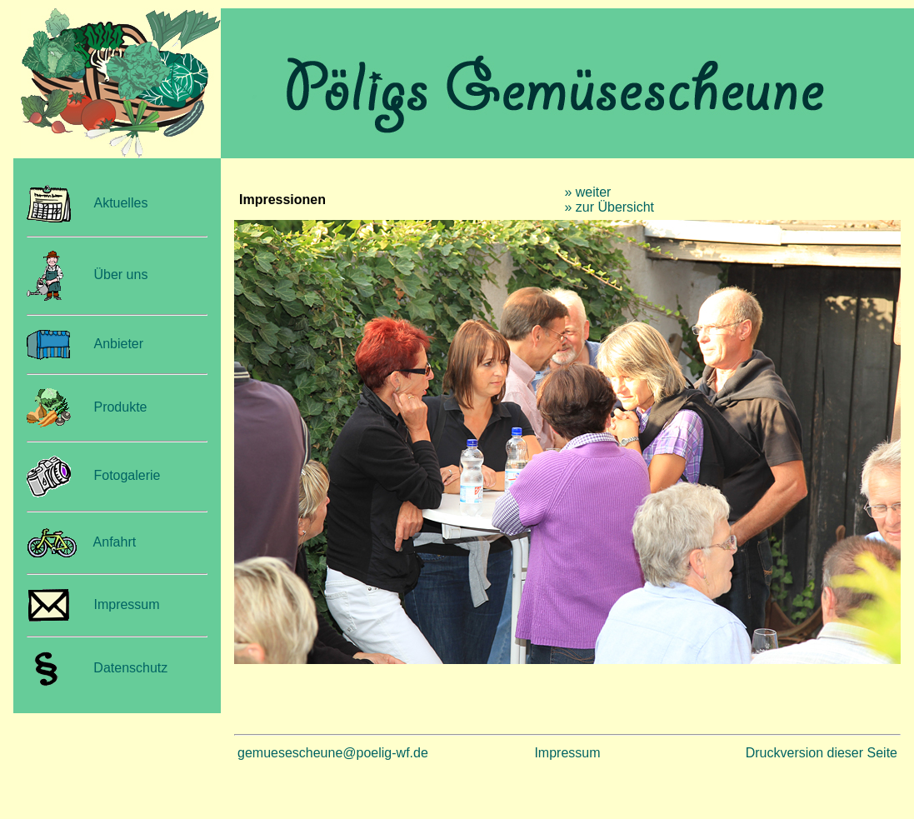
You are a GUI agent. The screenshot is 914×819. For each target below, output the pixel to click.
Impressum (126, 604)
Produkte (120, 407)
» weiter (587, 192)
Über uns (120, 274)
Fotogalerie (126, 475)
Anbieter (118, 344)
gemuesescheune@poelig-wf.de (332, 753)
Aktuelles (120, 203)
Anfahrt (115, 542)
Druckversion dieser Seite (821, 753)
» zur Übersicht (609, 207)
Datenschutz (126, 668)
